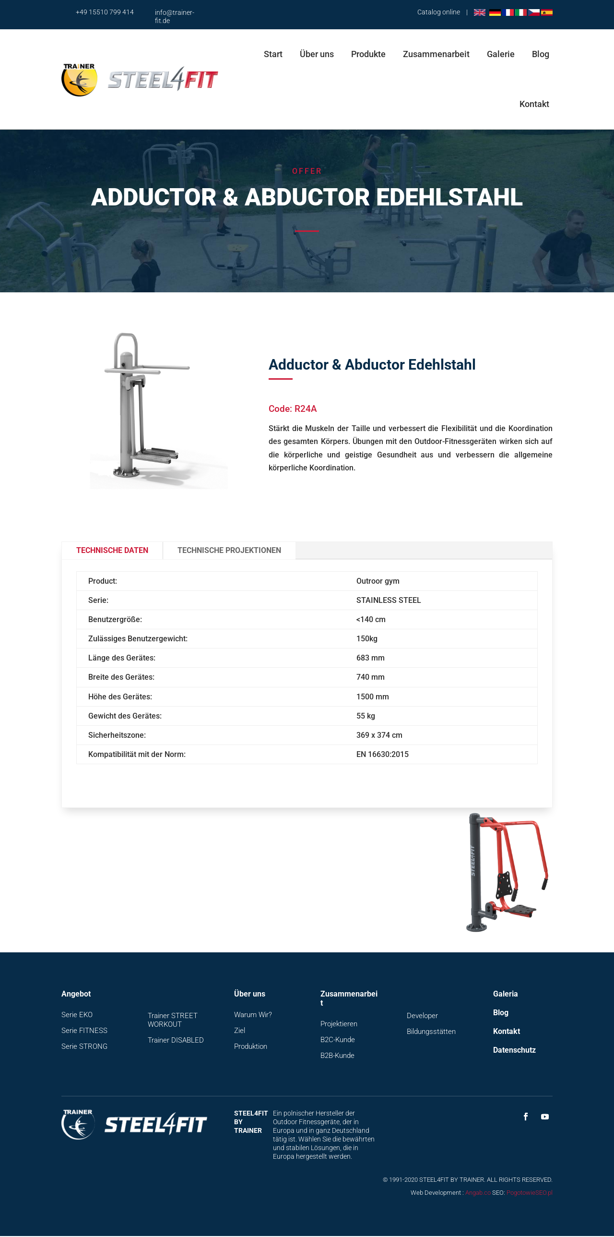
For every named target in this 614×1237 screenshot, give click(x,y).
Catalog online (438, 12)
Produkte (368, 54)
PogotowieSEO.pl (530, 1193)
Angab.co (478, 1193)
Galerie (501, 54)
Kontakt (534, 104)
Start (273, 54)
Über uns (317, 54)
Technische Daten (112, 550)
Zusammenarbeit (436, 54)
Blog (540, 54)
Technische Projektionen (229, 550)
